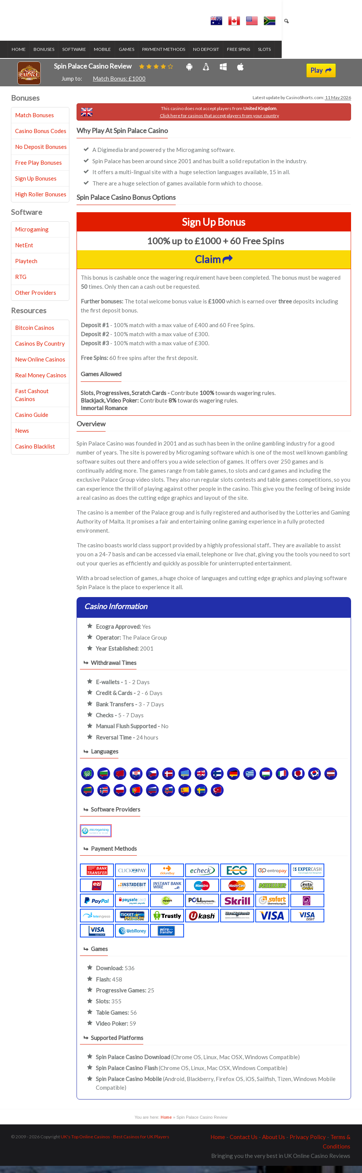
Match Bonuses (34, 122)
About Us (273, 1144)
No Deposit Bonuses (41, 153)
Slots (268, 57)
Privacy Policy (308, 1144)
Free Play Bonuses (38, 169)
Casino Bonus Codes (40, 138)
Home (22, 57)
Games (130, 57)
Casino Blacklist (35, 453)
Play (321, 77)
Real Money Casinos (40, 382)
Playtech (26, 268)
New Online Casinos (40, 366)
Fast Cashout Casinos (32, 402)
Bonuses (47, 57)
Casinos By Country (40, 350)
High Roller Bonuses (40, 201)
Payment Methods (167, 57)
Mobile (106, 57)
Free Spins (242, 57)
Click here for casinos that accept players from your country (219, 123)
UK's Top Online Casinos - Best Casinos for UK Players (115, 1144)
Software (78, 57)
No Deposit (210, 57)
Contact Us (244, 1144)
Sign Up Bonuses (36, 185)
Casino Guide (31, 421)
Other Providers (35, 299)
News (22, 437)
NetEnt (24, 252)
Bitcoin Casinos (34, 334)
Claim (214, 266)
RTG (20, 283)
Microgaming (32, 236)
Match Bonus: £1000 (119, 85)
